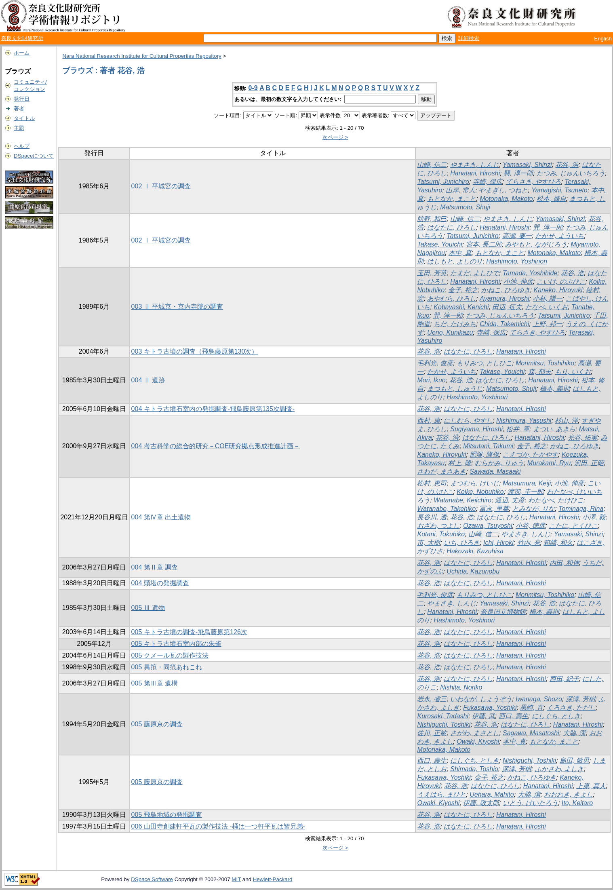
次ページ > (335, 137)
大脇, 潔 (574, 733)
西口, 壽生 (513, 716)
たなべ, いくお (546, 307)
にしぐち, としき (556, 716)
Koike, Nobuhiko (480, 491)
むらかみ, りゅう (499, 463)
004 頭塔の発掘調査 (160, 583)
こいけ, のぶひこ (561, 281)
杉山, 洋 (566, 420)
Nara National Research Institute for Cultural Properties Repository (141, 56)
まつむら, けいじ (474, 483)
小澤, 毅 (593, 517)
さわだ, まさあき (441, 471)
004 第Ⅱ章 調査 (154, 567)
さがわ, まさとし (474, 733)
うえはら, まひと (441, 794)
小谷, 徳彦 (530, 525)
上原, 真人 (591, 785)
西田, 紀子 (564, 678)
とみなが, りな (533, 508)
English (603, 39)
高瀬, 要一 (517, 235)
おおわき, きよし (568, 794)
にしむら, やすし (468, 420)
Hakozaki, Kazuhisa (475, 551)
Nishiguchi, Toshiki (443, 724)
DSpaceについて (34, 156)
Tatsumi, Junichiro (443, 181)
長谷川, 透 (432, 517)
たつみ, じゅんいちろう (571, 173)
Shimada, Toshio (474, 769)
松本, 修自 (551, 198)
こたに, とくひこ (573, 525)
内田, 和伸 (564, 562)
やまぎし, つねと (503, 190)
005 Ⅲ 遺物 (148, 607)
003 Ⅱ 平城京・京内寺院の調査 (177, 306)
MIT (236, 879)
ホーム (21, 53)
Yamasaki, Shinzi (527, 164)
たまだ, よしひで (474, 273)
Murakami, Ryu (549, 463)
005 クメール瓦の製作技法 (170, 655)
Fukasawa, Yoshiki (489, 707)
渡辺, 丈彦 (510, 500)
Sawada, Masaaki (495, 471)
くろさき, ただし (571, 707)
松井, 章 (517, 429)
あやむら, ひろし (451, 298)
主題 (19, 128)
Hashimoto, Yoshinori (516, 261)
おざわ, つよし (438, 525)
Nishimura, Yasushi (523, 420)
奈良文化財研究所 (22, 38)
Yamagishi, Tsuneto (559, 190)
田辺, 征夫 (507, 307)
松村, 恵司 (432, 483)
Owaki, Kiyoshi (478, 741)
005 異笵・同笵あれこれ (166, 667)
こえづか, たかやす (530, 454)
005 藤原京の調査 (157, 724)
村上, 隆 (459, 463)
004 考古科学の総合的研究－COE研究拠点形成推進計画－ (215, 446)
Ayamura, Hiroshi (504, 298)
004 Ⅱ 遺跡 (148, 380)
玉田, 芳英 (432, 273)
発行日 (21, 99)
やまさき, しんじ (474, 164)
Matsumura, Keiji (527, 483)
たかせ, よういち (559, 235)
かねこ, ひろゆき (505, 290)
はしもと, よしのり (454, 261)
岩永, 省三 (432, 699)
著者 (19, 108)
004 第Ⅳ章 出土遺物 (161, 517)
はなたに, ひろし (451, 227)
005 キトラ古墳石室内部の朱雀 (176, 643)
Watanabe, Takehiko (446, 508)
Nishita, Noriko (461, 687)
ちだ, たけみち (455, 324)
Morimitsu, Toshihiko (545, 363)
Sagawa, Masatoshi (531, 733)
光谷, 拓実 (582, 437)
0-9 (253, 87)
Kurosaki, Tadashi (442, 716)
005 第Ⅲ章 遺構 (154, 683)
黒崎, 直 (531, 707)
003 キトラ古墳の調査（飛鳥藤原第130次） (194, 351)
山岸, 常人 (460, 190)
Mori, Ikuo (431, 380)
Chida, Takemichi (504, 324)
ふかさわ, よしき (559, 769)
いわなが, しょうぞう (481, 699)
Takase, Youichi (439, 244)
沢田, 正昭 (589, 463)
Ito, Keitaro (577, 802)
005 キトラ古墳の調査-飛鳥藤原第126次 (189, 631)
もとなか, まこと (451, 198)
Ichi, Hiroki (498, 542)
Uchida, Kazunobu (473, 571)
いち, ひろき (462, 542)
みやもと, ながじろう (536, 244)
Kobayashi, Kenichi (461, 307)
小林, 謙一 (547, 298)
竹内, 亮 (528, 542)
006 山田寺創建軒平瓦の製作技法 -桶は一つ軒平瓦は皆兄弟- (218, 826)
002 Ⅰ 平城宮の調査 (161, 186)
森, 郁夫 (539, 371)
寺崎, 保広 (487, 181)
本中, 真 (460, 252)
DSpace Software (152, 879)
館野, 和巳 (432, 218)
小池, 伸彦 (518, 281)
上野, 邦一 (547, 324)
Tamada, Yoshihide (530, 273)
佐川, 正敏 (432, 733)
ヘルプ (21, 146)
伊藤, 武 (483, 716)
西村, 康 (428, 420)
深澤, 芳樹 (580, 699)
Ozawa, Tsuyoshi (487, 525)
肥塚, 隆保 (484, 454)
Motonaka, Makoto (506, 198)
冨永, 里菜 (494, 508)
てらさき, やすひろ (533, 181)
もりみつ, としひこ (484, 363)
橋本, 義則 (554, 388)
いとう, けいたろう (530, 802)
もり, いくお (573, 371)
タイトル (24, 118)
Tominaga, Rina (580, 508)
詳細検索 (468, 38)
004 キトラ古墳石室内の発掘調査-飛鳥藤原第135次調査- (213, 408)
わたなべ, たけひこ (556, 500)
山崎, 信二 (432, 164)
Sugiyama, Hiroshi (476, 429)
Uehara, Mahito (492, 794)
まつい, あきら (554, 429)
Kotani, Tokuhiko (441, 534)
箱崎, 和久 (558, 542)
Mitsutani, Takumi (488, 446)
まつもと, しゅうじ (454, 388)
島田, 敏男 (574, 760)
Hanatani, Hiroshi (475, 173)
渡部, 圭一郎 (525, 491)
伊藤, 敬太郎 (481, 802)
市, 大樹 (428, 542)
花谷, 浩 (566, 164)
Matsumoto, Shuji (465, 207)
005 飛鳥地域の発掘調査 (166, 814)
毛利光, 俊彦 (435, 363)
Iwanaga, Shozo (539, 699)
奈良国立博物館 (503, 611)
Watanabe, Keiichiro (462, 500)
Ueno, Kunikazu (450, 332)
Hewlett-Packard (273, 879)
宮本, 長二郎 (484, 244)
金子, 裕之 (463, 290)
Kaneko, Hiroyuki (558, 290)
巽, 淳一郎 (518, 173)
